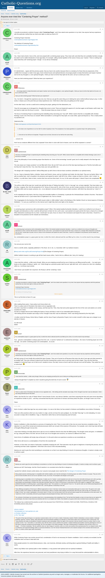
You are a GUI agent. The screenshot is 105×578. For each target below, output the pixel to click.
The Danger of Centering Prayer (76, 471)
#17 (102, 406)
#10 (102, 259)
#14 (102, 345)
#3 (102, 68)
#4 (102, 83)
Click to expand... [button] (58, 294)
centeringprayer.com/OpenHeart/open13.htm (29, 124)
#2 (102, 53)
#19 (102, 456)
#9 (102, 241)
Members (29, 7)
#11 (102, 274)
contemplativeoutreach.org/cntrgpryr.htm (26, 39)
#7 (102, 206)
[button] (24, 7)
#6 (102, 182)
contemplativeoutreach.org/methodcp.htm (26, 45)
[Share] (100, 29)
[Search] (100, 7)
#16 (102, 383)
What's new (19, 7)
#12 (102, 301)
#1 (102, 29)
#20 (102, 534)
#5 (102, 146)
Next (7, 25)
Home (4, 7)
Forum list (3, 10)
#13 (102, 328)
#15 (102, 368)
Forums (10, 7)
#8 (102, 221)
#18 (102, 421)
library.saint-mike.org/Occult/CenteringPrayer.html (29, 251)
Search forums (11, 10)
